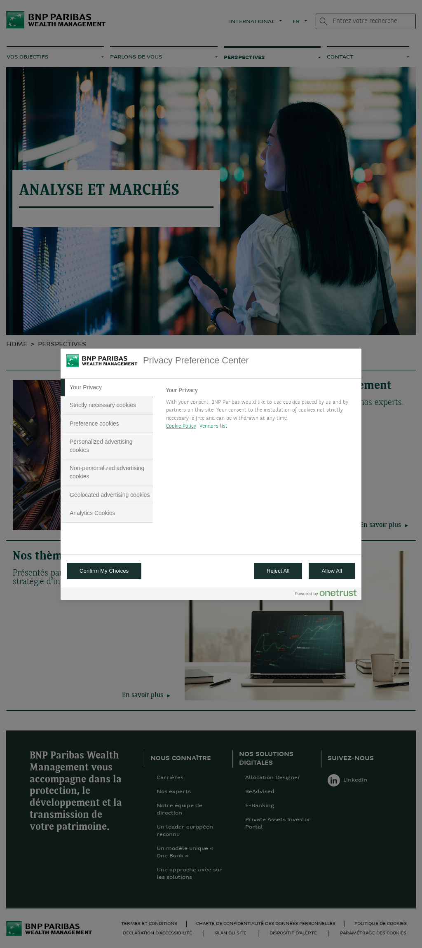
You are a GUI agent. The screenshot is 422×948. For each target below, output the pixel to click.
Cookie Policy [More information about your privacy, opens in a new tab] (181, 426)
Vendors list (213, 426)
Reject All (278, 571)
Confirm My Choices (104, 571)
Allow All (331, 571)
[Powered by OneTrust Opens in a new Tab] (326, 595)
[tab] (107, 388)
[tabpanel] (260, 411)
